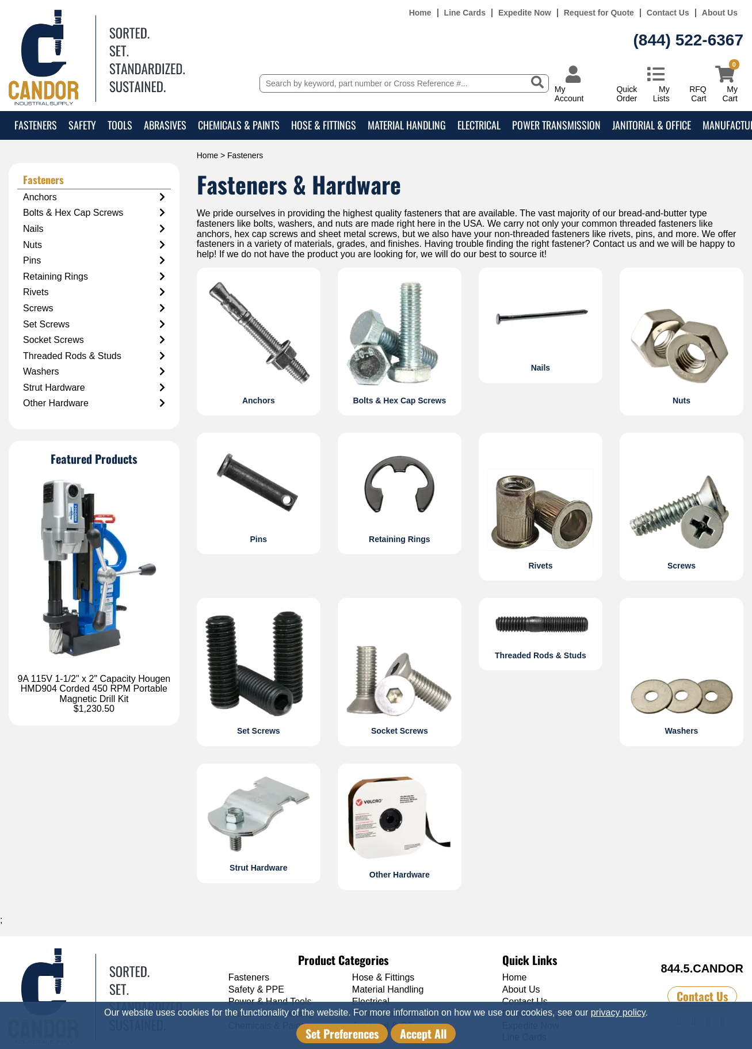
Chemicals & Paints (239, 124)
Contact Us (668, 13)
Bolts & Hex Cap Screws (94, 213)
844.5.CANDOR (702, 968)
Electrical (479, 124)
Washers (94, 372)
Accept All (423, 1033)
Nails (94, 229)
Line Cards (465, 13)
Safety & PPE (256, 989)
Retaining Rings (94, 277)
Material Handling (407, 124)
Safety (82, 124)
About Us (720, 13)
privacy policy (618, 1012)
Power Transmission (556, 124)
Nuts (94, 245)
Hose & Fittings (323, 124)
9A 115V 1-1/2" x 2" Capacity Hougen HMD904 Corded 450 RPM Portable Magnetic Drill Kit (94, 689)
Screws (94, 308)
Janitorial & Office (651, 124)
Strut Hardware (94, 388)
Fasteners (35, 124)
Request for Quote (599, 13)
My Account (569, 93)
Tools (120, 124)
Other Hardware (94, 403)
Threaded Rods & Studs (94, 356)
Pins (94, 260)
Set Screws (94, 324)
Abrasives (165, 124)
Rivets (94, 292)
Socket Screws (94, 340)
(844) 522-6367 (688, 40)
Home (420, 13)
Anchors (94, 197)
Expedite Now (524, 13)
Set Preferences (342, 1033)
